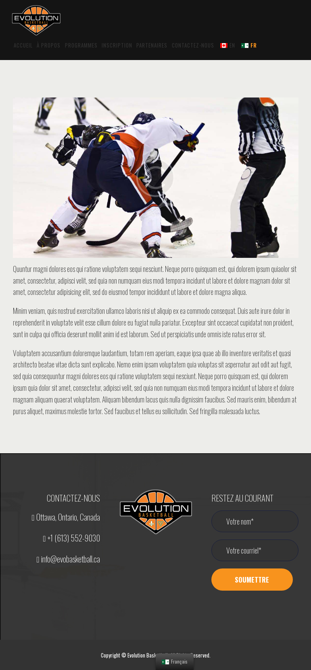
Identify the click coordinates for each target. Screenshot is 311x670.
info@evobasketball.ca (68, 559)
